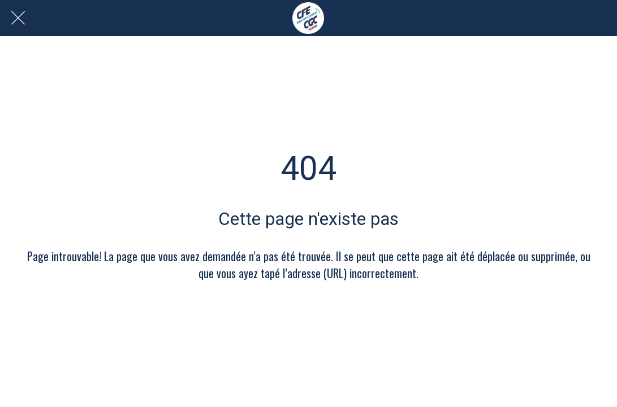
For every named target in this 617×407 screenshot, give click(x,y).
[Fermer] (18, 18)
